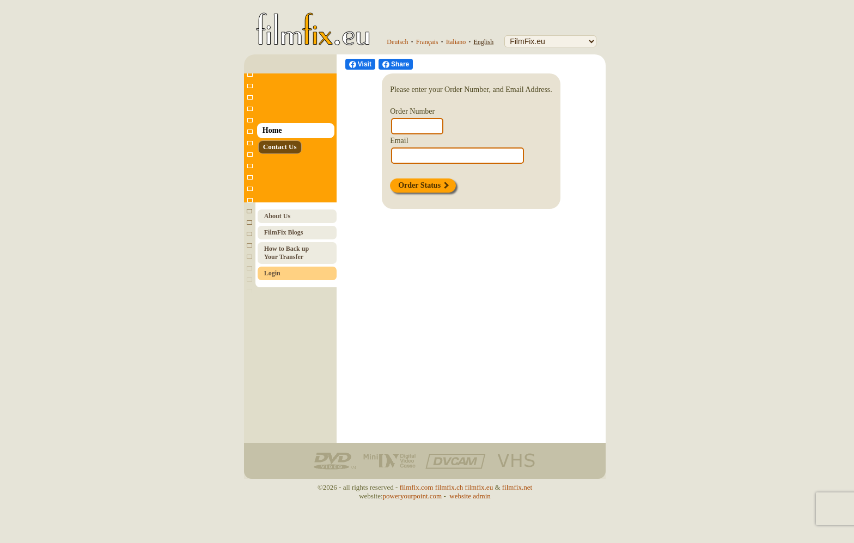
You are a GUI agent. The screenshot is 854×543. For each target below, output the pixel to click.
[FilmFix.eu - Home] (310, 19)
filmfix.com (417, 487)
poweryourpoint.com (412, 496)
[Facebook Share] (396, 64)
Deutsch (397, 42)
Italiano (456, 42)
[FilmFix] (550, 41)
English (484, 42)
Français (427, 42)
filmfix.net (517, 487)
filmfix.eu (479, 487)
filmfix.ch (449, 487)
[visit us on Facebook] (360, 64)
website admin (469, 496)
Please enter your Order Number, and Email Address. (471, 89)
